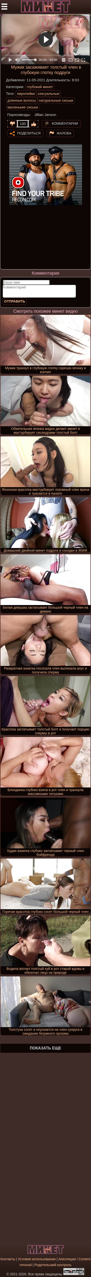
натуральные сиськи (56, 100)
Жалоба (64, 133)
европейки (26, 93)
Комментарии (65, 123)
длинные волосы (22, 100)
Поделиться (29, 133)
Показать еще (45, 1048)
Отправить (14, 301)
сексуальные (48, 93)
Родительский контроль (53, 1265)
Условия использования (37, 1259)
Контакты (7, 1259)
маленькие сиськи (23, 107)
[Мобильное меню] (4, 6)
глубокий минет (40, 87)
